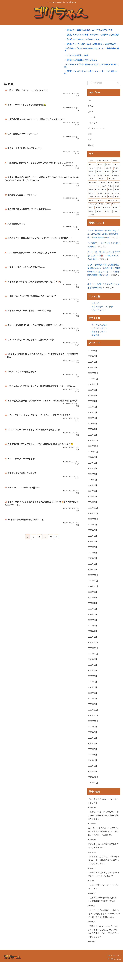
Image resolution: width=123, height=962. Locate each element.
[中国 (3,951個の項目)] (97, 189)
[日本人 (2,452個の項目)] (101, 200)
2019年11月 (93, 783)
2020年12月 (93, 710)
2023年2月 (92, 564)
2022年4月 (92, 620)
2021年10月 (93, 654)
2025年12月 (93, 373)
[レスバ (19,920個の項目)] (92, 164)
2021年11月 (93, 648)
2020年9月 (92, 727)
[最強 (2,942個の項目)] (110, 196)
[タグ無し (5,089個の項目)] (115, 175)
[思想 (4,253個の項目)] (117, 182)
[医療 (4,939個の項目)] (103, 178)
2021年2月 (92, 699)
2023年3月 (92, 558)
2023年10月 (93, 519)
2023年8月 (92, 530)
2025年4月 (92, 418)
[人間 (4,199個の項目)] (104, 186)
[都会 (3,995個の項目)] (91, 189)
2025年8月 (92, 396)
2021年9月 (92, 659)
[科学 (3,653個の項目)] (104, 189)
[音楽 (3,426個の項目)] (100, 193)
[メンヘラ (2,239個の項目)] (107, 207)
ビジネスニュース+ (96, 128)
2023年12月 (93, 508)
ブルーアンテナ (98, 310)
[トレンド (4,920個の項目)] (114, 178)
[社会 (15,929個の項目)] (101, 164)
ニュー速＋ (92, 123)
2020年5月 (92, 749)
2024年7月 (92, 468)
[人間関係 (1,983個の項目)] (104, 214)
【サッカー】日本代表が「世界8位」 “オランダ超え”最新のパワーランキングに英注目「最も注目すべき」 (104, 913)
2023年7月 (92, 536)
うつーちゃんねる (99, 325)
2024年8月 (92, 463)
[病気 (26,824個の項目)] (116, 160)
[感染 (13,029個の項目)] (109, 164)
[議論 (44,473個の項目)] (92, 160)
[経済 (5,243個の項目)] (107, 175)
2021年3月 (92, 693)
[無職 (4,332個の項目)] (110, 182)
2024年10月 (93, 452)
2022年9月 (92, 592)
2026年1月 (92, 367)
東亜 (90, 139)
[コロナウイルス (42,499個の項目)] (104, 160)
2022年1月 (92, 637)
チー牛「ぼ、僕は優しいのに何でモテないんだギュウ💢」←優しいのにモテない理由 (103, 255)
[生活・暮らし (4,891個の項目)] (93, 182)
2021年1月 (92, 704)
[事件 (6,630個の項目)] (108, 171)
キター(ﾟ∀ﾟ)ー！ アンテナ (102, 307)
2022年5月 (92, 614)
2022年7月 (92, 603)
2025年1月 (92, 435)
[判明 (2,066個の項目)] (91, 211)
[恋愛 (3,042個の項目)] (91, 196)
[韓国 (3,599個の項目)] (110, 189)
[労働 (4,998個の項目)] (92, 178)
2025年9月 (92, 390)
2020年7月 (92, 738)
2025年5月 (92, 412)
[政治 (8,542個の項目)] (116, 168)
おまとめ (95, 303)
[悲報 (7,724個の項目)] (91, 171)
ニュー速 (92, 117)
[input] (103, 83)
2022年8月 (92, 598)
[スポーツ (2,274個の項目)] (115, 204)
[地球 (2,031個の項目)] (116, 211)
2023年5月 (92, 547)
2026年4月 (92, 351)
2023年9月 (92, 525)
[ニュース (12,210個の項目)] (92, 168)
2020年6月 (92, 743)
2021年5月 (92, 682)
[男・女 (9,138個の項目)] (109, 168)
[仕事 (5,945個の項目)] (116, 171)
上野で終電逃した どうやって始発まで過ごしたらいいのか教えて (103, 874)
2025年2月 (92, 429)
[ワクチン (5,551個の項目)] (92, 175)
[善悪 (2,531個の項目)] (92, 200)
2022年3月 (92, 626)
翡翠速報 (95, 335)
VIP (89, 100)
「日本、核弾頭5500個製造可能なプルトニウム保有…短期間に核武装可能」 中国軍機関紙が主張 (103, 234)
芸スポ (91, 145)
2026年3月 (92, 356)
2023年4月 (92, 553)
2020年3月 (92, 760)
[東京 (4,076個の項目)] (110, 186)
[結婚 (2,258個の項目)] (98, 207)
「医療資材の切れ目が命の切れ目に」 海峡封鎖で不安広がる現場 (102, 899)
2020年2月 (92, 766)
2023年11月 (93, 513)
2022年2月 (92, 631)
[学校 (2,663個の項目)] (117, 196)
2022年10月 (93, 586)
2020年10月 (93, 721)
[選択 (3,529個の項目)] (117, 189)
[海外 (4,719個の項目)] (103, 182)
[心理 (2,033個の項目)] (108, 211)
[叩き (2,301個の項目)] (108, 204)
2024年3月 (92, 491)
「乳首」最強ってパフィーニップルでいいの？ (103, 887)
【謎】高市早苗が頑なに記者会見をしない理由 (103, 801)
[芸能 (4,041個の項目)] (117, 186)
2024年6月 (92, 474)
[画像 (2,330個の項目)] (101, 204)
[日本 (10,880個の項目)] (101, 168)
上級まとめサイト (99, 332)
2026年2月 (92, 362)
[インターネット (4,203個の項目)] (94, 186)
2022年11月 (93, 581)
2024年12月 (93, 440)
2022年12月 (93, 575)
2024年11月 (93, 446)
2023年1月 (92, 569)
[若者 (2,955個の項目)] (104, 196)
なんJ (90, 112)
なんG (90, 106)
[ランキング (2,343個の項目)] (93, 204)
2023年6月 (92, 541)
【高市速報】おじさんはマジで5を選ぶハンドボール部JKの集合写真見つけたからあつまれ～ (104, 860)
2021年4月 (92, 687)
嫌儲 (90, 134)
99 (51, 537)
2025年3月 (92, 424)
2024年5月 (92, 480)
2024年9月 (92, 457)
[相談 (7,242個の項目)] (100, 171)
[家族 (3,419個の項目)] (107, 193)
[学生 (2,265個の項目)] (91, 207)
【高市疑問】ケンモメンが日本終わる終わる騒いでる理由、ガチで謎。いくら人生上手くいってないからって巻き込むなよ (103, 931)
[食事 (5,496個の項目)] (100, 175)
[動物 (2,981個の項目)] (97, 196)
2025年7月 (92, 401)
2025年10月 (93, 384)
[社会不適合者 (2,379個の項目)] (113, 200)
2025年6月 (92, 407)
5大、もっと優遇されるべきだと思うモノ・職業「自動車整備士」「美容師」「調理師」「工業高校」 (104, 831)
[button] (118, 83)
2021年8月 (92, 665)
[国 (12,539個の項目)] (117, 164)
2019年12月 (93, 777)
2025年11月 (93, 379)
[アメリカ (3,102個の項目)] (115, 193)
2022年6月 (92, 609)
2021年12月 (93, 642)
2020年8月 (92, 732)
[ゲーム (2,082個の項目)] (116, 207)
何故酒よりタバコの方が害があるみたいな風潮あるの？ (103, 846)
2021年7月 (92, 670)
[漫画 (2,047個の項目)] (100, 211)
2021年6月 (92, 676)
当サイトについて (114, 955)
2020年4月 (92, 755)
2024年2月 (92, 497)
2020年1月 (92, 771)
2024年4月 (92, 485)
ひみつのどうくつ (99, 328)
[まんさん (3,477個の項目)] (92, 193)
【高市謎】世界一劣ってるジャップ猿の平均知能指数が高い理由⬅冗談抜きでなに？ (103, 815)
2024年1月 (92, 502)
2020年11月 (93, 715)
